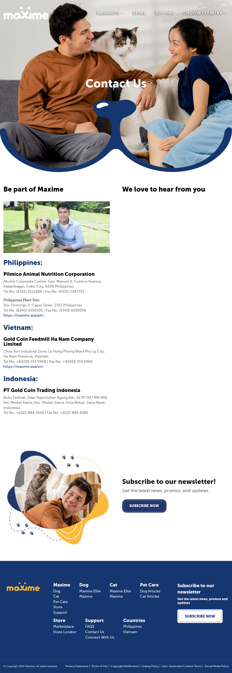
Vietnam (130, 632)
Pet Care (60, 602)
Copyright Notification (124, 666)
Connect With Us (99, 637)
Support (164, 14)
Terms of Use (99, 666)
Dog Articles (150, 591)
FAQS (89, 627)
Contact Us (94, 632)
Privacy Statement (76, 666)
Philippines (132, 627)
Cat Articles (149, 596)
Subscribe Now (145, 506)
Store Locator (64, 632)
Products (108, 14)
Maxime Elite (90, 591)
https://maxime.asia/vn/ (23, 366)
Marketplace (63, 627)
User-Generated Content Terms (182, 666)
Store (139, 14)
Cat (56, 596)
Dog (56, 591)
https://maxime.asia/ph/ (23, 315)
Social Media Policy (217, 666)
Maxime (85, 596)
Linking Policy (150, 666)
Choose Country (202, 14)
